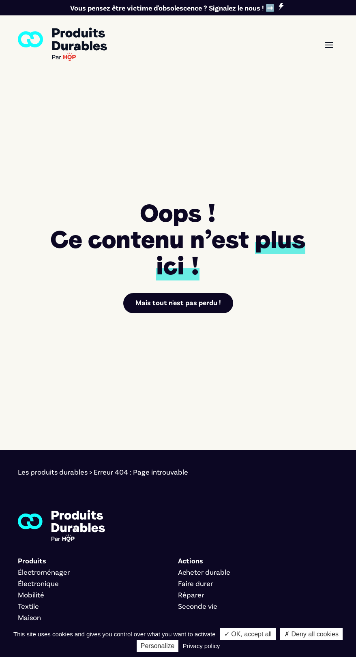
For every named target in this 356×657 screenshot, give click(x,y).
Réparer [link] (191, 499)
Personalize (158, 645)
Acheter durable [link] (204, 477)
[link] (62, 44)
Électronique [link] (38, 488)
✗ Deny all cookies (311, 634)
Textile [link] (28, 511)
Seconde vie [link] (197, 511)
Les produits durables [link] (53, 376)
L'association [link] (38, 568)
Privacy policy (201, 645)
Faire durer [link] (195, 488)
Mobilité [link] (31, 499)
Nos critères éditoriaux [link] (54, 580)
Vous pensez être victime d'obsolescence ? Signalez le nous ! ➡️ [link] (172, 7)
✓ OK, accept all (248, 634)
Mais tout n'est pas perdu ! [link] (178, 207)
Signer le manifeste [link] (49, 557)
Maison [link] (29, 522)
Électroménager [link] (44, 477)
